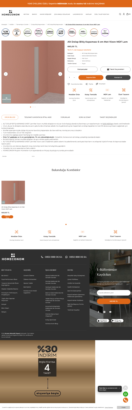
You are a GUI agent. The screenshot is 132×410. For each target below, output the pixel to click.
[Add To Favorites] (74, 84)
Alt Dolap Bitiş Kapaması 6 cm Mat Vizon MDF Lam (13, 208)
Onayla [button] (123, 407)
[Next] (60, 74)
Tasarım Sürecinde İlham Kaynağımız (10, 284)
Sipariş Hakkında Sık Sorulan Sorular (52, 276)
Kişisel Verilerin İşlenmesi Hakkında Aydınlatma (76, 295)
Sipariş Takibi (28, 283)
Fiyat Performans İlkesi (9, 279)
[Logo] (10, 12)
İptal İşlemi (27, 287)
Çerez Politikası (72, 279)
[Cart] (128, 14)
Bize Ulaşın (5, 308)
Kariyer (3, 304)
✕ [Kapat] (119, 389)
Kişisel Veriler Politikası (75, 300)
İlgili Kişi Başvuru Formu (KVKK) (75, 305)
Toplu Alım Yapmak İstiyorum (8, 299)
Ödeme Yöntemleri (30, 279)
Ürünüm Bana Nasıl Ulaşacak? (52, 315)
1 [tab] (66, 224)
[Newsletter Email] (114, 293)
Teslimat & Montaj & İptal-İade (37, 117)
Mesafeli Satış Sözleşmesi (76, 275)
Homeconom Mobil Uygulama (30, 292)
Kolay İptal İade (50, 320)
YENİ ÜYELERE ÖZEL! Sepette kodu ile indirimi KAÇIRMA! (66, 4)
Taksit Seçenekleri (115, 69)
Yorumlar (65, 117)
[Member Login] (124, 14)
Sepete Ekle (91, 77)
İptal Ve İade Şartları (74, 291)
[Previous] (6, 74)
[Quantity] (71, 77)
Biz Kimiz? (4, 275)
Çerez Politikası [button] (109, 407)
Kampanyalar (83, 69)
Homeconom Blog (51, 323)
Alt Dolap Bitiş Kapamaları (89, 53)
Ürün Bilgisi (10, 117)
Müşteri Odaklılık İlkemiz (9, 289)
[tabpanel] (33, 72)
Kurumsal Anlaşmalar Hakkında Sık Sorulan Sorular (52, 308)
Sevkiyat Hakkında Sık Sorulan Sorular (53, 288)
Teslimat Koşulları (73, 310)
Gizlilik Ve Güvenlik (73, 283)
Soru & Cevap (85, 117)
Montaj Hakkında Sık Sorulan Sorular (52, 282)
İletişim (3, 312)
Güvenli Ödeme (29, 275)
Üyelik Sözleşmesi (73, 287)
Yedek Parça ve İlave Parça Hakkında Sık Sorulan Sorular (54, 300)
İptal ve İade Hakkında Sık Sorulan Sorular (54, 294)
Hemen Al (118, 77)
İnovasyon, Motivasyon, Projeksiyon (9, 294)
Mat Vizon (85, 58)
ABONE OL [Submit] (114, 301)
